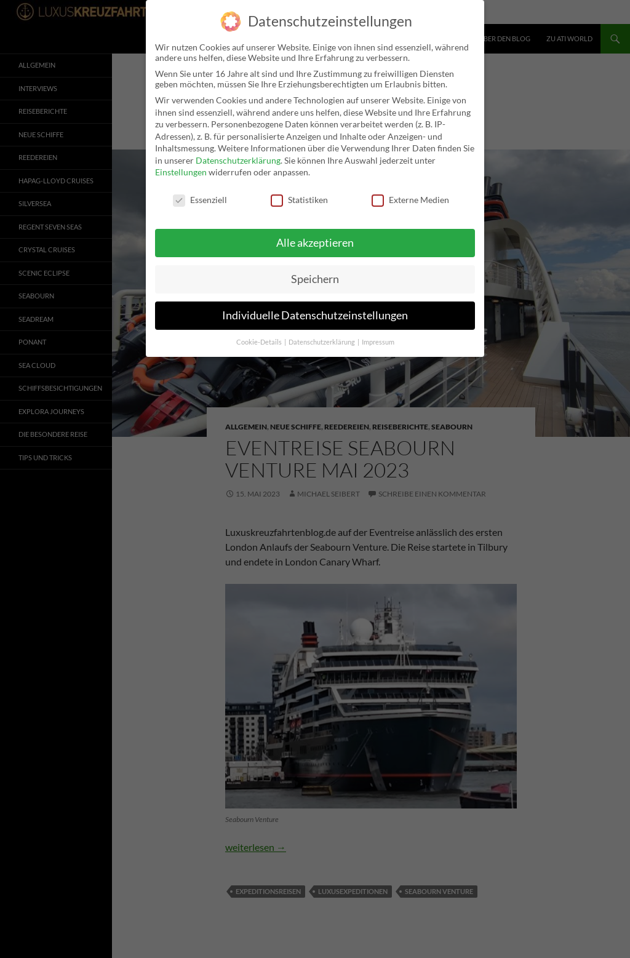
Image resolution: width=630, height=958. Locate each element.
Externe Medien (410, 196)
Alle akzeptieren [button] (315, 239)
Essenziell (200, 196)
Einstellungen (181, 168)
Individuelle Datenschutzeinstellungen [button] (315, 311)
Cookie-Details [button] (259, 338)
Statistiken (299, 196)
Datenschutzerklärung (238, 156)
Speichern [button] (315, 275)
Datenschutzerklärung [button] (322, 338)
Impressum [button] (378, 338)
